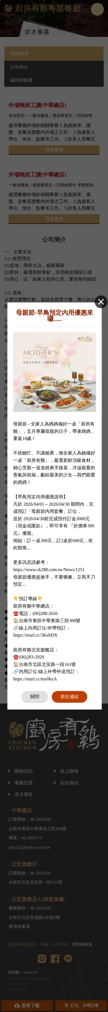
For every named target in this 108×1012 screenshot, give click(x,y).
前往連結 (69, 696)
